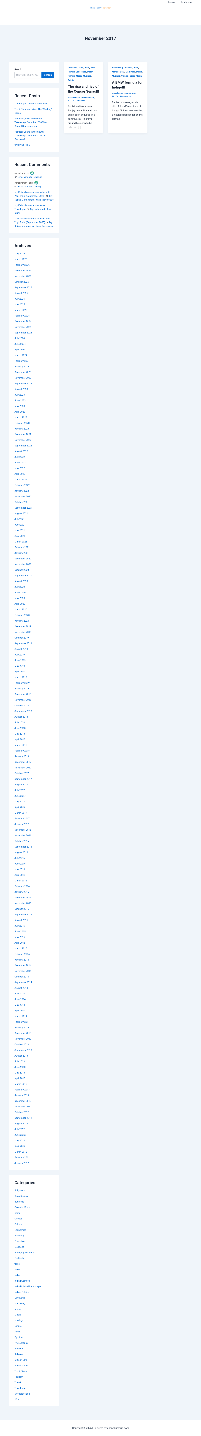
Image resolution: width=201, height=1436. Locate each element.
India (17, 1282)
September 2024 (23, 340)
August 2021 (21, 520)
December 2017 (23, 769)
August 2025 (21, 300)
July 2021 (19, 526)
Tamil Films (20, 1378)
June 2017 (20, 803)
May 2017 (19, 809)
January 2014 (22, 1034)
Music (17, 1322)
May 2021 (19, 537)
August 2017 (21, 792)
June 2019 (20, 667)
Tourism (19, 1384)
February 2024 (22, 368)
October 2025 (22, 289)
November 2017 (23, 775)
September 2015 (23, 922)
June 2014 (20, 1006)
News (17, 1339)
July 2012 (19, 1136)
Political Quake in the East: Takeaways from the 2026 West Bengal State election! (31, 122)
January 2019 (22, 696)
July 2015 (19, 933)
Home (173, 2)
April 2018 (20, 746)
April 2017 (20, 814)
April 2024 (20, 357)
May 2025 (19, 311)
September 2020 (23, 583)
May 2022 (19, 475)
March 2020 (21, 616)
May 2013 (19, 1080)
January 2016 (22, 899)
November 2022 (23, 447)
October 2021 (22, 509)
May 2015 (19, 944)
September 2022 (23, 453)
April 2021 (20, 543)
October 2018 (22, 712)
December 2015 (23, 905)
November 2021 (23, 503)
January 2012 (22, 1170)
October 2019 (22, 645)
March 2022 (21, 487)
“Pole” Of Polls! (22, 144)
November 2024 (23, 334)
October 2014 (22, 984)
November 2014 (23, 978)
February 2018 (22, 758)
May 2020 (19, 605)
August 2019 (21, 656)
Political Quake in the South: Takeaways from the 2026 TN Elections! (30, 135)
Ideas (17, 1276)
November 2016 (23, 842)
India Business (22, 1288)
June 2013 (20, 1074)
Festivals (19, 1265)
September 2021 (23, 515)
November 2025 (23, 283)
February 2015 (22, 961)
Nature (18, 1333)
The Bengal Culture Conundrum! (32, 103)
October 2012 (22, 1119)
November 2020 (23, 571)
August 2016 (21, 859)
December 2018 (23, 701)
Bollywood (20, 1197)
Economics (20, 1237)
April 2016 (20, 882)
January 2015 (22, 967)
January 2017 (22, 831)
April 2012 (20, 1153)
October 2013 (22, 1051)
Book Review (21, 1203)
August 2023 (21, 396)
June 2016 (20, 871)
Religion (18, 1361)
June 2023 (20, 407)
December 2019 (23, 633)
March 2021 (21, 549)
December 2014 (23, 972)
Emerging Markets (24, 1260)
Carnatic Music (22, 1214)
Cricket (18, 1226)
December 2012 (23, 1108)
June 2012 (20, 1142)
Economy (19, 1243)
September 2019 (23, 650)
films (17, 1271)
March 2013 (21, 1091)
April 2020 (20, 611)
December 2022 (23, 441)
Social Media (21, 1373)
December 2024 (23, 328)
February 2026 (22, 272)
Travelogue (20, 1395)
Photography (21, 1350)
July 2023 (19, 402)
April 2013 (20, 1085)
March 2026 (21, 266)
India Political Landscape (28, 1293)
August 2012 (21, 1131)
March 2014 (21, 1023)
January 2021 (22, 560)
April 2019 (20, 679)
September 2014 (23, 989)
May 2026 (19, 261)
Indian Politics (22, 1299)
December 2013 (23, 1040)
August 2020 (21, 588)
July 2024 (19, 345)
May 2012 (19, 1147)
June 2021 (20, 532)
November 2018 (23, 707)
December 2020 (23, 566)
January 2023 (22, 436)
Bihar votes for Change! (31, 176)
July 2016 (19, 865)
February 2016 (22, 893)
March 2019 (21, 684)
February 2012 (22, 1164)
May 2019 (19, 673)
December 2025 (23, 277)
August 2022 (21, 458)
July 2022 (19, 464)
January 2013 (22, 1102)
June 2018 (20, 735)
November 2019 (23, 639)
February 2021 (22, 554)
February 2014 (22, 1029)
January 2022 (22, 498)
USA (16, 1406)
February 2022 (22, 492)
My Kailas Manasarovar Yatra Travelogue (34, 199)
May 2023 (19, 413)
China (17, 1220)
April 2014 (20, 1018)
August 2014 (21, 995)
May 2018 (19, 741)
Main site (187, 2)
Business (19, 1209)
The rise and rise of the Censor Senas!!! (82, 91)
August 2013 (21, 1063)
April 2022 (20, 481)
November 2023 (23, 385)
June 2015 (20, 938)
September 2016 (23, 854)
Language (19, 1305)
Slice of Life (20, 1367)
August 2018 (21, 724)
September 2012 (23, 1125)
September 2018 (23, 718)
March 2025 (21, 317)
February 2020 (22, 622)
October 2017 (22, 780)
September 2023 (23, 390)
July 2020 (19, 594)
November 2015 (23, 910)
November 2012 (23, 1114)
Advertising (117, 67)
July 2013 (19, 1068)
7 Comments (80, 105)
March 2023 (21, 424)
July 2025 (19, 306)
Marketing (20, 1310)
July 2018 (19, 729)
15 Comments (124, 100)
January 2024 (22, 374)
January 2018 (22, 763)
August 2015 (21, 927)
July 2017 (19, 797)
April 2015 (20, 950)
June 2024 (20, 351)
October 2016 (22, 848)
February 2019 (22, 690)
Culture (18, 1231)
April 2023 (20, 419)
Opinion (18, 1344)
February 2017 (22, 825)
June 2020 (20, 600)
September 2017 (23, 786)
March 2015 (21, 955)
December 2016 (23, 837)
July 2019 (19, 662)
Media (17, 1316)
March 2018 (21, 752)
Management (118, 71)
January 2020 (22, 628)
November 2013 (23, 1046)
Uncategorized (22, 1401)
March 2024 (21, 362)
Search (17, 69)
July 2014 (19, 1001)
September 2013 (23, 1057)
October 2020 (22, 577)
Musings (19, 1327)
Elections (19, 1254)
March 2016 (21, 888)
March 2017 (21, 820)
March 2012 (21, 1159)
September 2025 (23, 294)
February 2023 (22, 430)
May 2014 (19, 1012)
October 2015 (22, 916)
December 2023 (23, 379)
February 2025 (22, 323)
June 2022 (20, 470)
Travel (17, 1389)
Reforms (19, 1356)
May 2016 (19, 876)
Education (20, 1248)
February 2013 (22, 1097)
